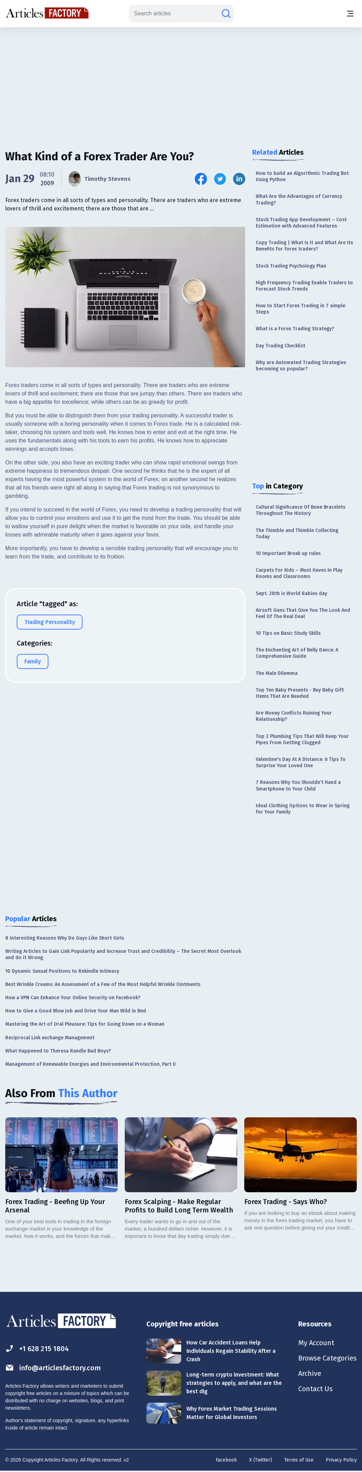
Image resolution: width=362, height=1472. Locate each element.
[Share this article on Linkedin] (239, 179)
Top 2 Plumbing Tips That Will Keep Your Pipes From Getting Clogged (302, 739)
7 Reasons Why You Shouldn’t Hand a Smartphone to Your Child (298, 785)
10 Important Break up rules (288, 553)
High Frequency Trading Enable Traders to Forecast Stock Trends (304, 286)
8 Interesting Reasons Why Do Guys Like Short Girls (64, 938)
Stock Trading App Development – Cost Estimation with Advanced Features (301, 223)
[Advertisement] (181, 82)
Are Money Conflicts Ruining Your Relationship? (294, 716)
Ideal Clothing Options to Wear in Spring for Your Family (302, 809)
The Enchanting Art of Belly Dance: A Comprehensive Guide (297, 653)
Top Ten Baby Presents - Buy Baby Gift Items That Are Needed (300, 693)
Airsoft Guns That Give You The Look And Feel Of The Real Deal (303, 613)
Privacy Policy (341, 1460)
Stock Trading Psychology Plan (291, 266)
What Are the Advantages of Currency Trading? (299, 199)
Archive (309, 1373)
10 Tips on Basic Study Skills (288, 633)
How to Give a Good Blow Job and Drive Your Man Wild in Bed (75, 1011)
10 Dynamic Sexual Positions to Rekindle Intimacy (62, 971)
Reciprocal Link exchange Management (49, 1038)
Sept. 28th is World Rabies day (291, 593)
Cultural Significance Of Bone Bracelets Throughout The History (300, 510)
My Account (316, 1343)
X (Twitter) (260, 1460)
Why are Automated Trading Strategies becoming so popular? (301, 366)
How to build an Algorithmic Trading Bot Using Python (302, 176)
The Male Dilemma (277, 673)
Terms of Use (299, 1460)
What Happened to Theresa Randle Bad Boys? (58, 1051)
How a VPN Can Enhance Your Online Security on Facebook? (72, 998)
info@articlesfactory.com (53, 1367)
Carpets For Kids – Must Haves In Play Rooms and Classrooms (299, 573)
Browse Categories (327, 1358)
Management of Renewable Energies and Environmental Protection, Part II (90, 1064)
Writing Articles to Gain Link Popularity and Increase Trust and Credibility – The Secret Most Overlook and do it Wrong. (123, 954)
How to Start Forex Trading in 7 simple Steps (300, 309)
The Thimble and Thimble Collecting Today (297, 533)
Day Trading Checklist (280, 346)
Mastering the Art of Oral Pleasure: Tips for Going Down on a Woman (84, 1024)
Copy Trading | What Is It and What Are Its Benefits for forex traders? (304, 246)
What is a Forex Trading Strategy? (295, 329)
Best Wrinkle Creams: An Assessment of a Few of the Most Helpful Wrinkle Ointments (102, 984)
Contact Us (315, 1389)
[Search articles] (226, 13)
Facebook (226, 1460)
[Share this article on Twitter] (220, 179)
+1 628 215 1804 (37, 1348)
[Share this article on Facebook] (201, 179)
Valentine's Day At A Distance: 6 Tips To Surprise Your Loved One (301, 762)
